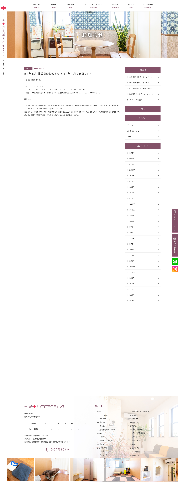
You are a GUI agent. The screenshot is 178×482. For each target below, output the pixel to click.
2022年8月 (130, 284)
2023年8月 (130, 227)
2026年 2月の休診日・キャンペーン (139, 83)
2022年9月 (130, 278)
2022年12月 (131, 267)
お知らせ (130, 125)
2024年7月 (130, 176)
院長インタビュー (105, 444)
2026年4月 (130, 153)
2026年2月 (130, 158)
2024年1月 (130, 198)
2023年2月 (130, 255)
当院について (37, 6)
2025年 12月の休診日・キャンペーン (140, 94)
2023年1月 (130, 261)
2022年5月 (130, 295)
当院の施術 (70, 6)
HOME (99, 411)
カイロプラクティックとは (92, 6)
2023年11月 (131, 210)
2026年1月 (130, 164)
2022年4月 (130, 301)
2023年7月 (130, 232)
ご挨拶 (101, 436)
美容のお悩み (137, 436)
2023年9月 (130, 221)
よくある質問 (135, 452)
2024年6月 (130, 181)
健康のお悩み (137, 429)
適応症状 (115, 6)
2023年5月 (130, 238)
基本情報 (102, 418)
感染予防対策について (107, 430)
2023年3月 (130, 249)
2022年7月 (130, 289)
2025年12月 (131, 170)
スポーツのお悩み (138, 433)
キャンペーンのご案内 (134, 100)
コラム (129, 136)
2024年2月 (130, 193)
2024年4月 (130, 187)
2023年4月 (130, 244)
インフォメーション (134, 131)
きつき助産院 (148, 6)
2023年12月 (131, 204)
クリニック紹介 (102, 415)
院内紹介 (102, 426)
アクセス (131, 6)
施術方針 (135, 418)
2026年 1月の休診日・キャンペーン (139, 88)
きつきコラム (135, 448)
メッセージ (103, 455)
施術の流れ (136, 422)
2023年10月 (131, 215)
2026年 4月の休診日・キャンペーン (139, 77)
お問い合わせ (135, 455)
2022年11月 (131, 272)
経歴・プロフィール (106, 440)
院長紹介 (54, 6)
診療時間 (102, 422)
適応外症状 (136, 440)
